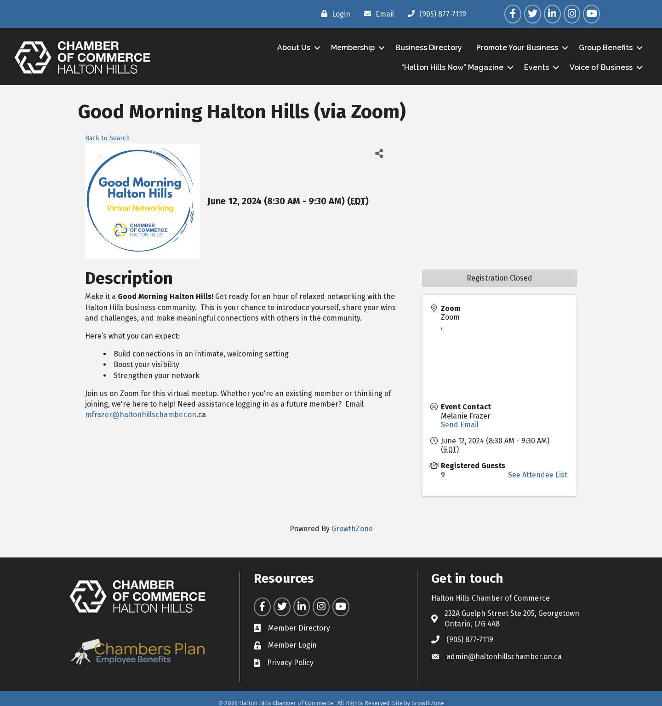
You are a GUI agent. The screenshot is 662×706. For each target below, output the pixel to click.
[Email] (377, 14)
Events (536, 67)
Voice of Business (601, 67)
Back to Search (107, 138)
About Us (293, 47)
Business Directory (428, 47)
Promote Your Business (517, 47)
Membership (353, 47)
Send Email (460, 424)
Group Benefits (606, 47)
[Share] (379, 153)
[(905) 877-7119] (434, 14)
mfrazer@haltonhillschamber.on (140, 414)
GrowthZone (352, 528)
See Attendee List (537, 475)
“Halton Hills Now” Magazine (452, 67)
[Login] (333, 14)
